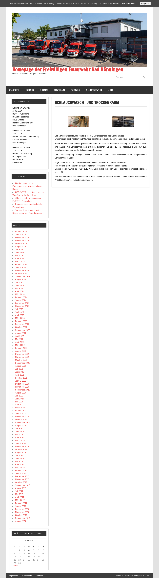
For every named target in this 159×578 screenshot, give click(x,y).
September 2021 (22, 363)
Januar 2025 (20, 267)
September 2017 (22, 485)
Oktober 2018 (21, 449)
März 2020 (20, 408)
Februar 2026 (21, 232)
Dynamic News (143, 576)
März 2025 (20, 261)
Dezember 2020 (22, 384)
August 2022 (20, 333)
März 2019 (20, 440)
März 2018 (20, 467)
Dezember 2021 (22, 354)
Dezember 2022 (22, 324)
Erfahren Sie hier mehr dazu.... (123, 3)
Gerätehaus (59, 90)
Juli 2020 (19, 396)
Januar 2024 (20, 300)
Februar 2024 (21, 297)
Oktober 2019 (21, 420)
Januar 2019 (20, 443)
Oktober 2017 (21, 482)
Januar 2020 (20, 414)
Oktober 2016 (21, 515)
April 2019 (19, 438)
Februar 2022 (21, 348)
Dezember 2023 (22, 303)
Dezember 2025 (22, 238)
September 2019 (22, 423)
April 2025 (19, 258)
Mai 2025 (19, 255)
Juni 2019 (19, 432)
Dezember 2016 (22, 509)
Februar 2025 (21, 264)
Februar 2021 (21, 378)
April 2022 (19, 342)
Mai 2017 (19, 494)
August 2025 (20, 247)
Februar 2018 (21, 470)
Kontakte (39, 576)
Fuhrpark (75, 90)
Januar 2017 (20, 506)
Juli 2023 (19, 309)
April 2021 (19, 375)
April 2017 (19, 497)
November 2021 (22, 357)
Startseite (14, 90)
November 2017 (22, 479)
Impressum (13, 576)
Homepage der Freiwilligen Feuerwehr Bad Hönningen (67, 69)
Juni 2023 (19, 312)
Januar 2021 (20, 381)
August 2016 (20, 521)
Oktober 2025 (21, 244)
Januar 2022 (20, 351)
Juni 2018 (19, 458)
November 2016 (22, 512)
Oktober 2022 (21, 327)
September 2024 (22, 276)
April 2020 (19, 405)
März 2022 (20, 345)
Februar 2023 (21, 321)
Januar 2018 (20, 473)
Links (110, 90)
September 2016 (22, 518)
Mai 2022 (19, 339)
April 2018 (19, 464)
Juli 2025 (19, 250)
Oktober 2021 (21, 360)
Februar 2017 (21, 503)
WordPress (128, 576)
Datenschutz (27, 576)
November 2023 (22, 306)
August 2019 (20, 426)
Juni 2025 (19, 253)
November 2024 (22, 270)
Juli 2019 (19, 429)
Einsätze (44, 90)
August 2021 (20, 366)
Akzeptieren (145, 3)
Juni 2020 (19, 399)
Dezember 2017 (22, 476)
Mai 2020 (19, 402)
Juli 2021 (19, 369)
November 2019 (22, 417)
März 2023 (20, 318)
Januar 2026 (20, 235)
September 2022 (22, 330)
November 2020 (22, 387)
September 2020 (22, 390)
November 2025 (22, 241)
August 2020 (20, 393)
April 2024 (19, 291)
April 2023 (19, 315)
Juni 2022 (19, 336)
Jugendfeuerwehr (94, 90)
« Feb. (15, 566)
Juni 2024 (19, 285)
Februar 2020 (21, 411)
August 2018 (20, 452)
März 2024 (20, 294)
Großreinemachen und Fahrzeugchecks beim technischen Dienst (27, 186)
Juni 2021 (19, 372)
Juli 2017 (19, 491)
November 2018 (22, 446)
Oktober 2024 (21, 273)
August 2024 (20, 279)
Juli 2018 (19, 455)
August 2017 (20, 488)
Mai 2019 (19, 435)
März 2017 (20, 500)
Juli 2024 (19, 282)
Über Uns (29, 90)
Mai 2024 (19, 288)
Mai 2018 (19, 461)
